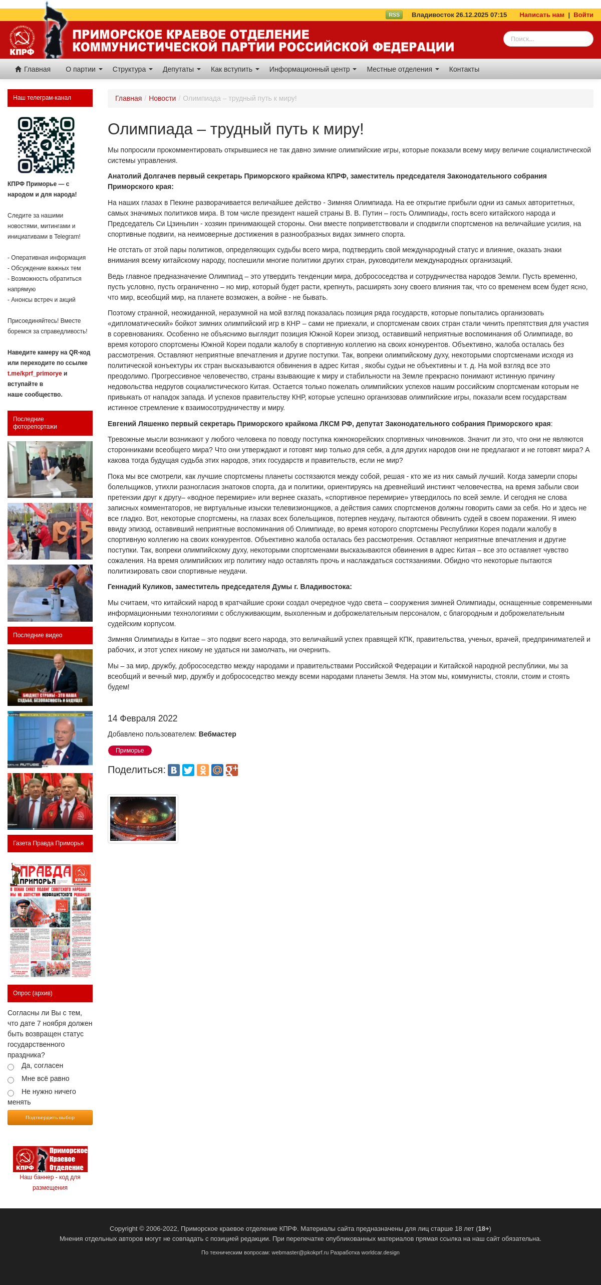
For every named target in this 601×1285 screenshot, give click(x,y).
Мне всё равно (46, 1078)
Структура (133, 69)
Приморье (130, 750)
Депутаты (182, 69)
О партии (84, 69)
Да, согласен (42, 1065)
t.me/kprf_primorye (35, 373)
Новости (162, 98)
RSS (394, 15)
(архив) (43, 993)
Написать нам (541, 15)
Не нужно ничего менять (42, 1096)
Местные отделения (403, 69)
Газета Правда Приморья (48, 843)
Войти (583, 15)
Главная (33, 69)
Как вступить (235, 69)
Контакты (464, 69)
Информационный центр (313, 69)
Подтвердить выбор (50, 1117)
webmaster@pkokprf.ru (300, 1252)
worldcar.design (380, 1252)
